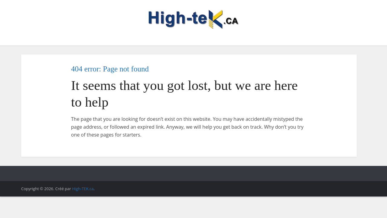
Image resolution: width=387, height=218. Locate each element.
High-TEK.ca (82, 188)
